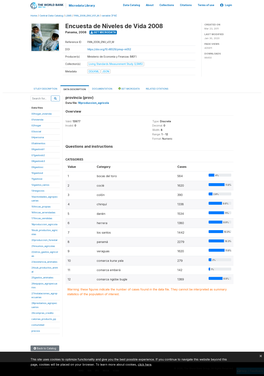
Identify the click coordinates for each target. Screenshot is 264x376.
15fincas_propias (41, 206)
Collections (166, 5)
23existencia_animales (44, 261)
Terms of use (206, 5)
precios (35, 330)
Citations (186, 5)
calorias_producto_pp (43, 318)
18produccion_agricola (44, 224)
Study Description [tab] (45, 88)
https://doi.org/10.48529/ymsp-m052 (109, 49)
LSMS (68, 15)
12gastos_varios (40, 184)
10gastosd (37, 172)
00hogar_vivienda (41, 113)
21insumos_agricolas (43, 245)
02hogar (36, 125)
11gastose (36, 178)
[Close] (260, 356)
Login (226, 5)
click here (144, 364)
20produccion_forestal (44, 239)
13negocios (37, 190)
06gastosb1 (37, 149)
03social (36, 131)
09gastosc (37, 166)
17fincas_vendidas (41, 218)
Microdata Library (82, 5)
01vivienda (37, 119)
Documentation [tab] (102, 88)
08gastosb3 (38, 160)
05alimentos (38, 142)
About (150, 5)
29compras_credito (42, 312)
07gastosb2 (38, 154)
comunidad (37, 324)
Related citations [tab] (157, 88)
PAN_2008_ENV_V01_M (86, 15)
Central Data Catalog (51, 15)
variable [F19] (109, 15)
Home (34, 15)
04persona (37, 137)
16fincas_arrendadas (43, 212)
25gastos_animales (42, 277)
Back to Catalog (45, 348)
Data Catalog (131, 5)
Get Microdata (103, 32)
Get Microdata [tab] (129, 88)
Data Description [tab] (74, 89)
